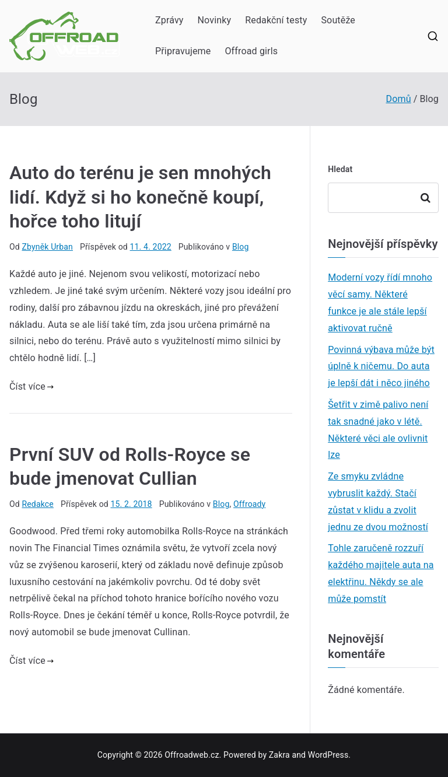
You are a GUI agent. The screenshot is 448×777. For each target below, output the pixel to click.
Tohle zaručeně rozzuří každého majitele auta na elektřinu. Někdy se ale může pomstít (380, 573)
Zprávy (169, 20)
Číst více (31, 386)
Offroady (249, 504)
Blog (240, 246)
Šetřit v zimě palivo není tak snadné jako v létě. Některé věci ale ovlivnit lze (378, 429)
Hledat (340, 169)
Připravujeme (183, 51)
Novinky (215, 20)
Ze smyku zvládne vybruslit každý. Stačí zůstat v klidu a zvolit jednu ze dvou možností (378, 501)
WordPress (328, 755)
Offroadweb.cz (191, 755)
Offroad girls (251, 51)
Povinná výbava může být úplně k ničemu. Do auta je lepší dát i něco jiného (381, 366)
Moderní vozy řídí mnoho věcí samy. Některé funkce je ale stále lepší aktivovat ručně (380, 302)
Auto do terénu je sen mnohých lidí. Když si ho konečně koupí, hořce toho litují (140, 197)
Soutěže (338, 20)
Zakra (279, 755)
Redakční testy (276, 20)
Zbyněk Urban (47, 246)
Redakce (37, 504)
